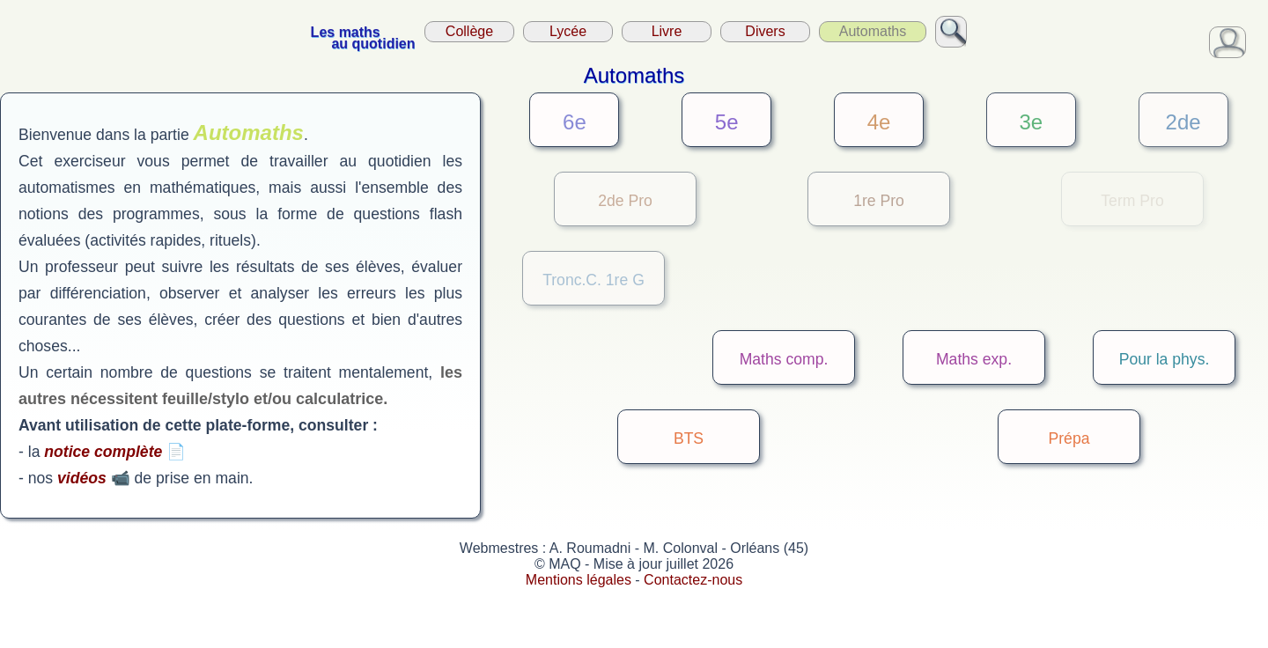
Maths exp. (974, 359)
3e (1031, 122)
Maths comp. (784, 359)
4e (879, 122)
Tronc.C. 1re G (593, 280)
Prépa (1069, 438)
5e (727, 122)
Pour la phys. (1164, 359)
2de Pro (625, 201)
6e (574, 122)
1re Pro (878, 201)
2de (1183, 122)
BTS (689, 438)
